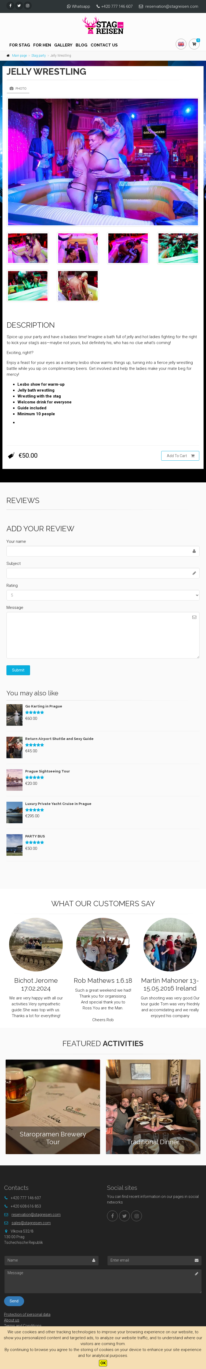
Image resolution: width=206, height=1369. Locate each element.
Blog (81, 45)
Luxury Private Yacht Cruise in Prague (58, 804)
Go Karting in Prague (43, 706)
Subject (13, 563)
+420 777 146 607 (117, 6)
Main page (19, 55)
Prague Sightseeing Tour (47, 771)
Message (14, 607)
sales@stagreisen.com (31, 1223)
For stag (19, 45)
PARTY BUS (35, 836)
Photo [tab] (18, 88)
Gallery (63, 45)
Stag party (38, 55)
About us (11, 1320)
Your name (16, 541)
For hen (42, 45)
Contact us (104, 45)
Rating (12, 585)
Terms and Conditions (23, 1326)
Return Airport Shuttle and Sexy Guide (59, 739)
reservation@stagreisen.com (171, 6)
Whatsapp (81, 6)
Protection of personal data (27, 1314)
